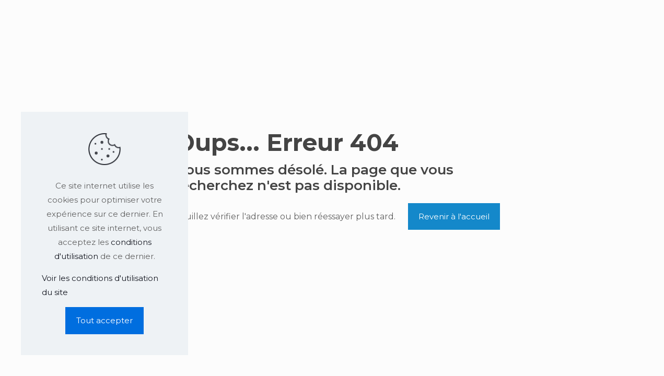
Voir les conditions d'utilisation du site (100, 285)
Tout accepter (104, 320)
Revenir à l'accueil (454, 216)
